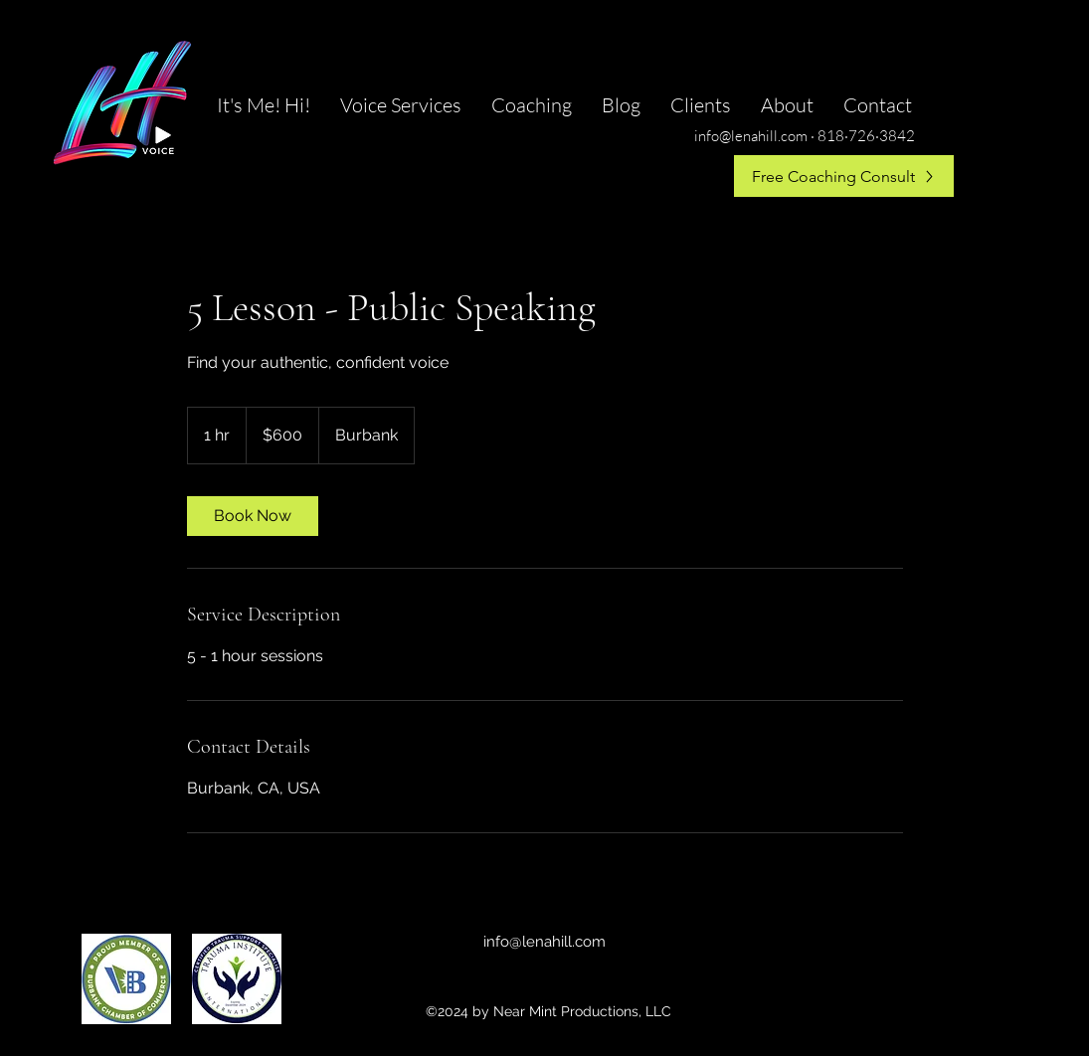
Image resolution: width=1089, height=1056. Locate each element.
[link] (252, 516)
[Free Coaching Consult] (844, 176)
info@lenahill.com (544, 942)
